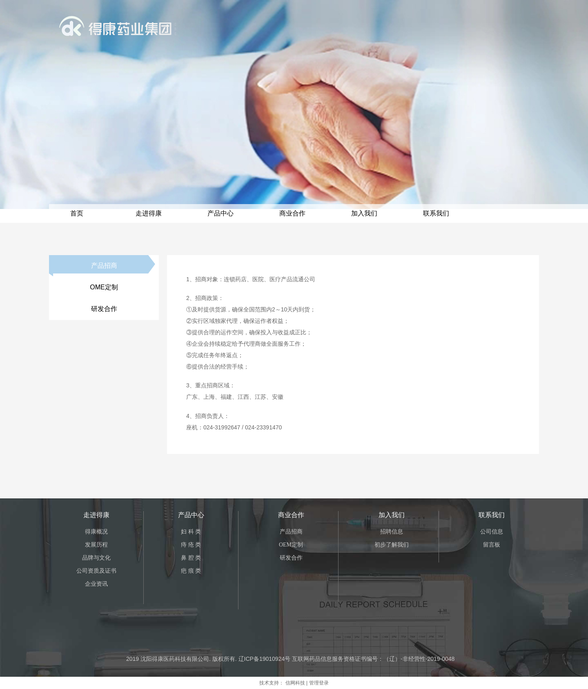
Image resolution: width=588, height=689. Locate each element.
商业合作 (291, 514)
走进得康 (96, 514)
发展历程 (96, 545)
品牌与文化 (96, 558)
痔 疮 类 (191, 545)
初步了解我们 (391, 545)
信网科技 (295, 683)
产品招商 (291, 532)
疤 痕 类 (191, 571)
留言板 (491, 545)
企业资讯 (96, 584)
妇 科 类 (191, 532)
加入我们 (392, 514)
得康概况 (96, 532)
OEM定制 (291, 545)
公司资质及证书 (96, 571)
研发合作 (291, 558)
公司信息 (491, 532)
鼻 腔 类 (191, 558)
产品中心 (191, 514)
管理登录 (319, 683)
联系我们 (492, 514)
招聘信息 (391, 532)
